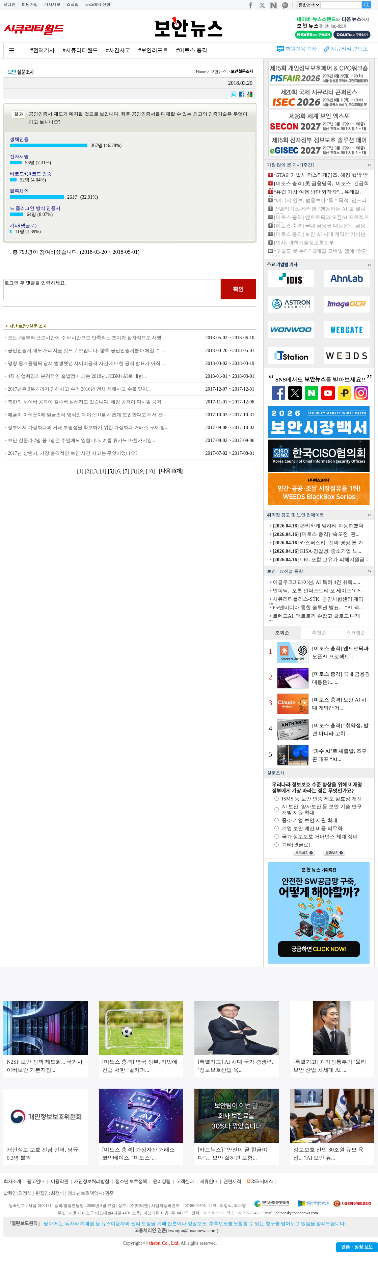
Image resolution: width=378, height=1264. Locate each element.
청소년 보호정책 (131, 1181)
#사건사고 (118, 50)
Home (201, 71)
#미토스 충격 (191, 50)
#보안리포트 (153, 50)
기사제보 (52, 4)
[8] (134, 471)
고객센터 (185, 1181)
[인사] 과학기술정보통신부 (304, 242)
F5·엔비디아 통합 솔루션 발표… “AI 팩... (318, 607)
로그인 (9, 4)
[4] (104, 471)
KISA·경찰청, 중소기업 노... (317, 551)
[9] (142, 471)
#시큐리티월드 (80, 50)
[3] (96, 471)
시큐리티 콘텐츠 (349, 48)
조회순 (282, 632)
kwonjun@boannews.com (191, 1230)
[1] (81, 471)
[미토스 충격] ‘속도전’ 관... (316, 534)
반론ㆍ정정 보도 (357, 1247)
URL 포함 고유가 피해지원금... (320, 559)
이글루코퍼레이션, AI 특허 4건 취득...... (316, 582)
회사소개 (12, 1181)
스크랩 (72, 4)
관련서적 (232, 1181)
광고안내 (36, 1181)
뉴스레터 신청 (97, 4)
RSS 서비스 (261, 1181)
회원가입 (30, 4)
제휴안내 (208, 1181)
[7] (127, 471)
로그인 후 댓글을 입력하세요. (112, 289)
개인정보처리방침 (91, 1181)
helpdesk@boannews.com (296, 1213)
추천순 (319, 632)
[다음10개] (171, 471)
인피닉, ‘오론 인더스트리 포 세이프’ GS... (318, 590)
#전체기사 (42, 50)
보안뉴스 (218, 71)
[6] (119, 471)
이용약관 (59, 1181)
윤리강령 (161, 1181)
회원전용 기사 (301, 48)
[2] (88, 471)
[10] (151, 471)
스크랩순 (355, 632)
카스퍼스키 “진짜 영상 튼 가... (320, 542)
